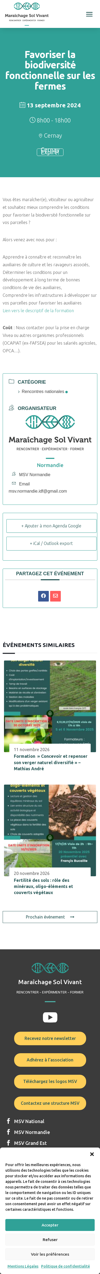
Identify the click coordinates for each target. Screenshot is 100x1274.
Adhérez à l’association (50, 1059)
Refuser (50, 1239)
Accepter (50, 1225)
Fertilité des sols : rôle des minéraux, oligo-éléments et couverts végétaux (43, 886)
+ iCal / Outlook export (51, 543)
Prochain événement (50, 917)
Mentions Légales (22, 1266)
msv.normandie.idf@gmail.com (38, 491)
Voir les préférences (50, 1254)
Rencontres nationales (43, 391)
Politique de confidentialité (65, 1266)
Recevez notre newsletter (50, 1038)
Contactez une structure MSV (50, 1103)
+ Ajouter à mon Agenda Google (51, 525)
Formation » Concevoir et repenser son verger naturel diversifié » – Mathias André (50, 762)
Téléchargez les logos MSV (50, 1081)
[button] (92, 1154)
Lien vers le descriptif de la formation (38, 310)
